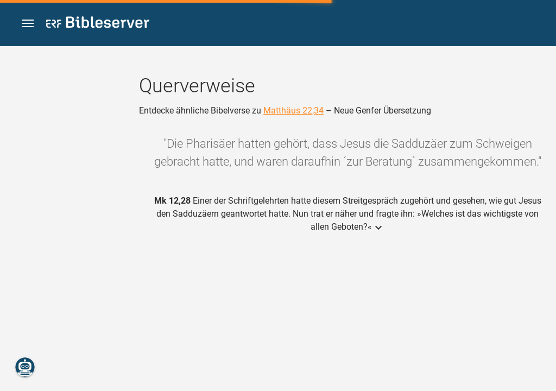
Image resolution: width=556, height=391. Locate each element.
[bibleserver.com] (97, 24)
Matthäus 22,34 (293, 110)
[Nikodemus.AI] (25, 367)
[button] (28, 24)
